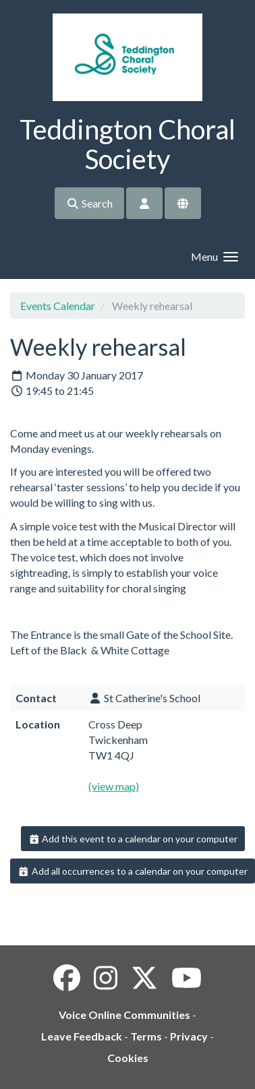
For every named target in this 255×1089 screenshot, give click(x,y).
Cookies (127, 1057)
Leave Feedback (81, 1036)
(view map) (113, 786)
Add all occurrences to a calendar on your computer (133, 871)
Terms (146, 1036)
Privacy (189, 1036)
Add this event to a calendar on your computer (133, 838)
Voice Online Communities (124, 1014)
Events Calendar (57, 305)
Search (89, 203)
